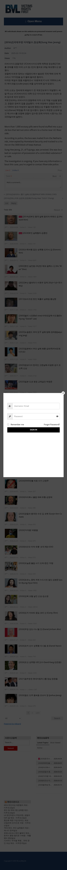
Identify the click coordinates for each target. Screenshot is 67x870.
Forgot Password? (52, 424)
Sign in (33, 430)
